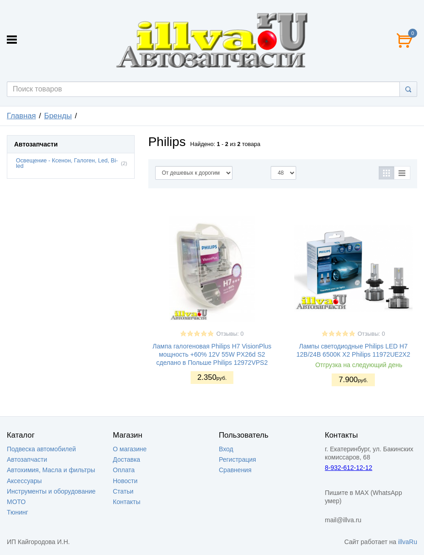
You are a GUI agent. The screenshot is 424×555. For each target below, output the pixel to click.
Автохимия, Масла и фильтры (51, 470)
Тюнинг (17, 512)
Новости (125, 480)
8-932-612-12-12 (348, 467)
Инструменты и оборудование (51, 491)
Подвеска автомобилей (41, 449)
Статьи (123, 491)
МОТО (16, 501)
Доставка (126, 459)
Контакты (126, 501)
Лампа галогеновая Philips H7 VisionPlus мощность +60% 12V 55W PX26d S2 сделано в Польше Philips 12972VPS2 (211, 354)
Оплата (124, 470)
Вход (226, 449)
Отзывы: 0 (229, 334)
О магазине (129, 449)
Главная (21, 115)
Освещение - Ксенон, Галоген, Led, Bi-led (67, 163)
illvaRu (407, 541)
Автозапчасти (27, 459)
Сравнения (235, 470)
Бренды (58, 115)
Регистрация (237, 459)
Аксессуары (24, 480)
